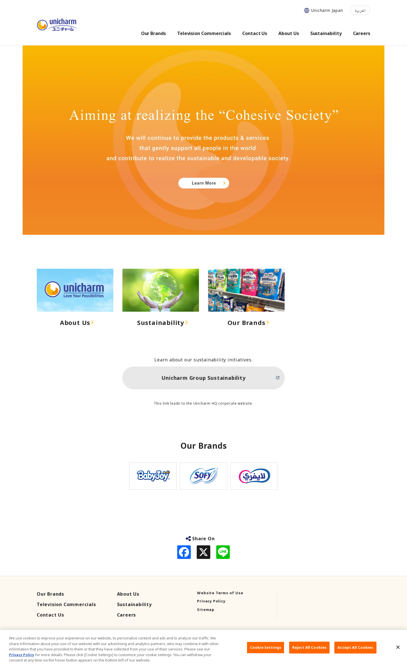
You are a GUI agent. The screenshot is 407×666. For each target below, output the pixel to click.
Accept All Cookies (355, 655)
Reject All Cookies (309, 655)
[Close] (398, 655)
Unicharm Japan (327, 10)
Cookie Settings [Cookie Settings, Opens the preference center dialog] (265, 655)
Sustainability (160, 322)
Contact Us (50, 615)
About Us (75, 322)
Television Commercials (66, 604)
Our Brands (246, 322)
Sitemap (206, 609)
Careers (126, 615)
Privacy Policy (211, 601)
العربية (360, 10)
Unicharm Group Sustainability (203, 377)
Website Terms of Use (220, 592)
